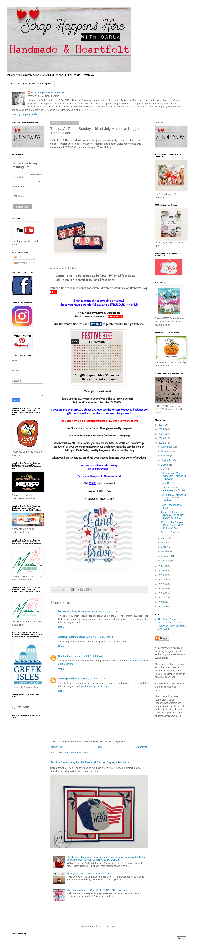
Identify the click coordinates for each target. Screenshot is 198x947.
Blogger (113, 926)
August (165, 464)
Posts (18, 257)
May (163, 542)
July (163, 469)
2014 (161, 597)
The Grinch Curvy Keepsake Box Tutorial (169, 620)
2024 (161, 434)
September (167, 460)
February (166, 556)
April (163, 547)
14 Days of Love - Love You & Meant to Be (88, 873)
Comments (20, 263)
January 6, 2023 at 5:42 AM (100, 637)
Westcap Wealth (67, 678)
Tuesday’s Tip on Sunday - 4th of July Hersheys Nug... (172, 515)
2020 (161, 570)
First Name (18, 186)
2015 (161, 593)
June (164, 538)
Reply (61, 627)
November (166, 451)
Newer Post (57, 747)
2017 (161, 584)
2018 (161, 579)
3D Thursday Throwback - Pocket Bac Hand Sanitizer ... (173, 498)
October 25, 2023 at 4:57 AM (91, 678)
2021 (161, 566)
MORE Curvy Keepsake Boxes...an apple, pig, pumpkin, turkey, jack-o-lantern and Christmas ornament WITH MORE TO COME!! (106, 858)
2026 (161, 424)
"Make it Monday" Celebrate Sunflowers (173, 489)
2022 (161, 442)
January (165, 560)
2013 (161, 602)
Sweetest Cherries (170, 532)
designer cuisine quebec (71, 637)
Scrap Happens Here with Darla (48, 92)
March (164, 551)
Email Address (26, 177)
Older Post (141, 747)
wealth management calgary (95, 686)
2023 (161, 438)
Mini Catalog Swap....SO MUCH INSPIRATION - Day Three (97, 890)
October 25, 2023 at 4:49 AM (88, 656)
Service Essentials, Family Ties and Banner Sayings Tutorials (89, 762)
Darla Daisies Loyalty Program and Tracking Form (30, 83)
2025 (161, 429)
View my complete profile (24, 114)
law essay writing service (72, 611)
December (166, 446)
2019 (161, 575)
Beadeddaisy (65, 656)
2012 (161, 606)
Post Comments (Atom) (76, 752)
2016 (161, 588)
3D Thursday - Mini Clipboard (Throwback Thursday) (173, 476)
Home (99, 747)
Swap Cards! (167, 483)
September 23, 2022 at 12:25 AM (103, 611)
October (165, 455)
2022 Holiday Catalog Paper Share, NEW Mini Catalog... (172, 525)
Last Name (18, 196)
